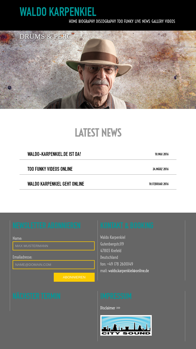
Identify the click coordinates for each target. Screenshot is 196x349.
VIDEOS (170, 21)
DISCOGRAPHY (106, 21)
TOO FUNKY (125, 21)
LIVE (138, 21)
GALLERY (158, 21)
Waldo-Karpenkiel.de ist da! (98, 155)
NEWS (146, 21)
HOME (73, 21)
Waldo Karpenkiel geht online (98, 184)
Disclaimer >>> (110, 307)
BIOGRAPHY (86, 21)
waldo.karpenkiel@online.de (128, 270)
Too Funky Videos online (98, 170)
